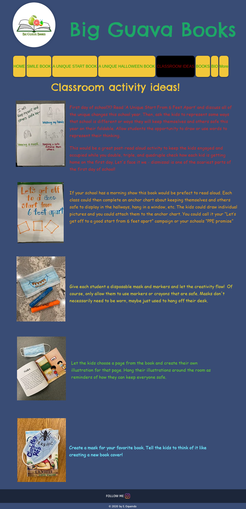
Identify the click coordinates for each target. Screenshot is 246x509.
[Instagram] (127, 496)
